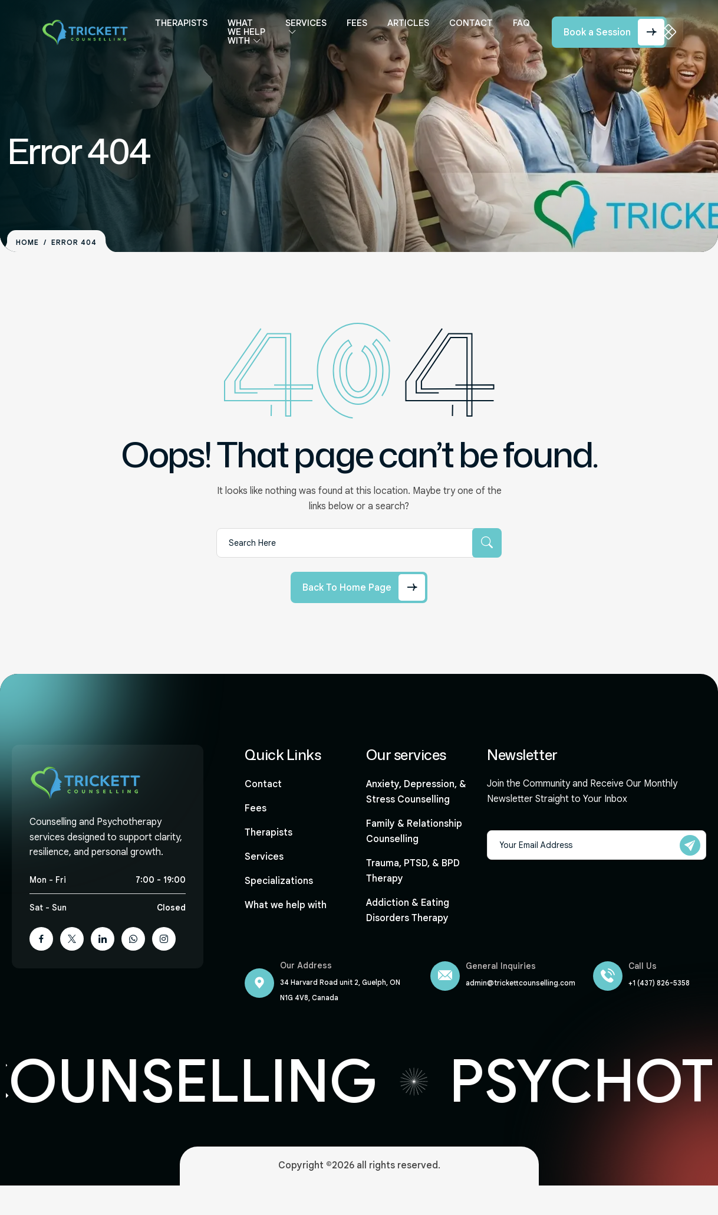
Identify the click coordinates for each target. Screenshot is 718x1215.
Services (302, 27)
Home (27, 242)
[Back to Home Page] (359, 587)
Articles (405, 27)
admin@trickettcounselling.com (520, 982)
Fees (353, 27)
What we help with (243, 41)
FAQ (517, 27)
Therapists (184, 27)
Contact (467, 27)
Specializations (279, 881)
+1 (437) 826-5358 (659, 982)
